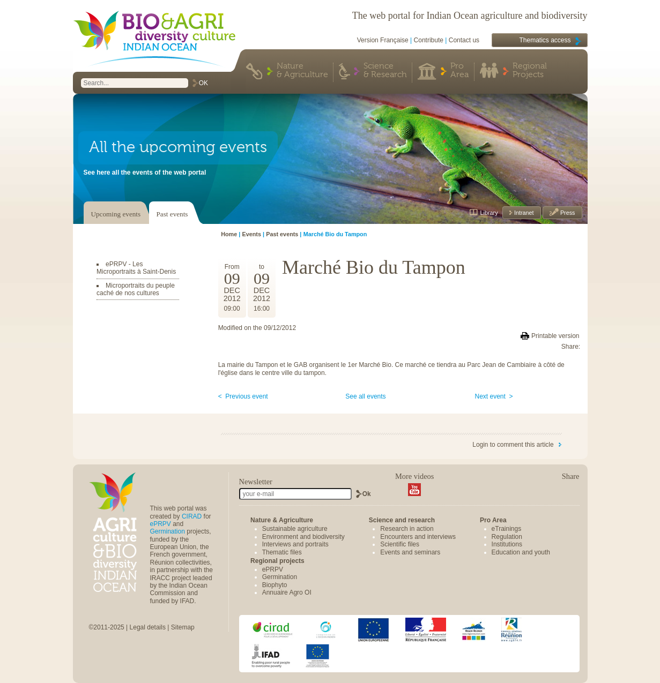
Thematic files (282, 552)
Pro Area (459, 70)
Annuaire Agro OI (287, 592)
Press (567, 212)
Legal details (148, 627)
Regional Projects (530, 70)
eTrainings (507, 528)
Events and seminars (410, 552)
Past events (172, 214)
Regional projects (277, 561)
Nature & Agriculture (302, 70)
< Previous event (243, 396)
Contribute (428, 40)
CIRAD (192, 516)
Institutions (507, 544)
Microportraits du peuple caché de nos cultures (136, 289)
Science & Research (385, 70)
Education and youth (521, 552)
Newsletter (255, 481)
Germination (167, 531)
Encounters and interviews (418, 537)
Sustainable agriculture (295, 528)
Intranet (523, 212)
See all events (365, 396)
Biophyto (274, 585)
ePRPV (160, 524)
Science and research (402, 520)
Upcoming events (116, 214)
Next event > (494, 396)
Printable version (555, 336)
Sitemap (183, 627)
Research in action (406, 528)
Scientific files (399, 544)
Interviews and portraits (295, 544)
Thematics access (544, 40)
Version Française (383, 40)
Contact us (464, 40)
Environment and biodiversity (303, 537)
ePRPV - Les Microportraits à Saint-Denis (136, 267)
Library (489, 212)
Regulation (507, 537)
